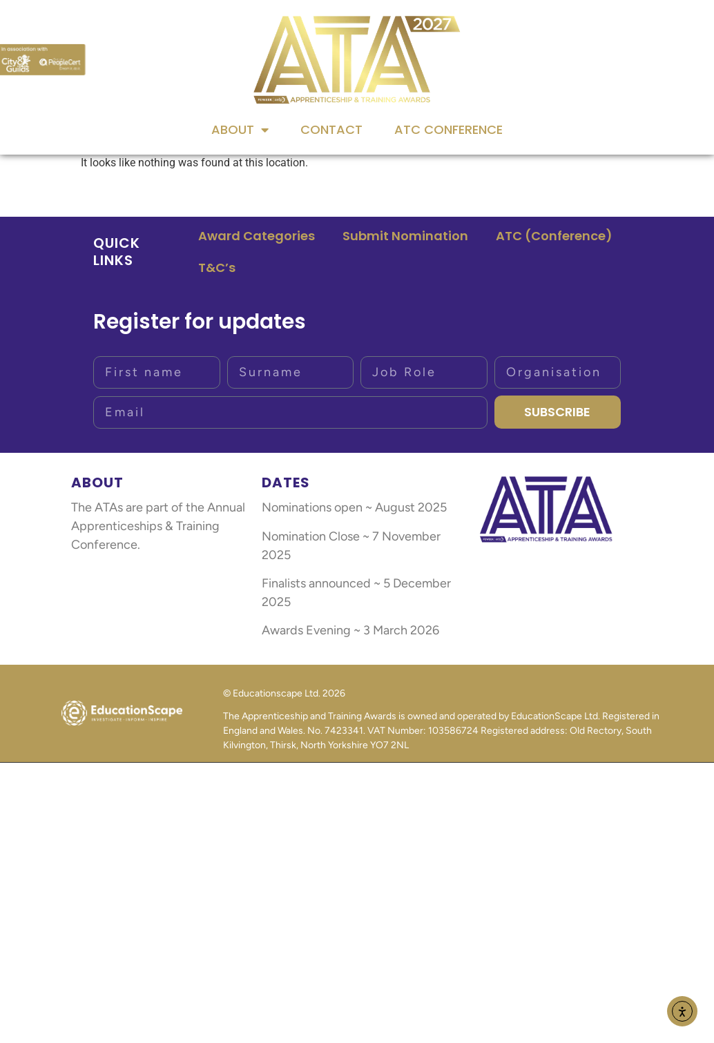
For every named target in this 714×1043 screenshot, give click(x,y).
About (240, 130)
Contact (331, 129)
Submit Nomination (405, 235)
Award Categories (256, 235)
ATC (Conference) (554, 235)
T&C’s (216, 267)
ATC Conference (448, 129)
